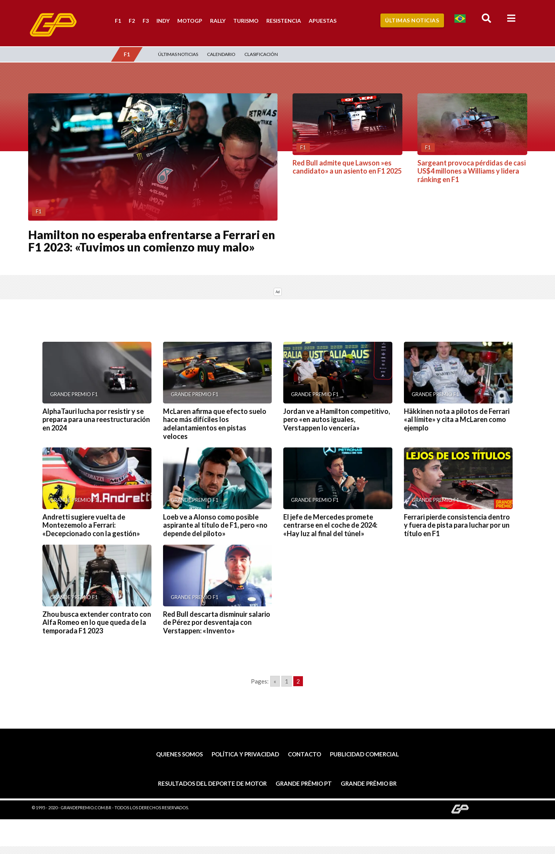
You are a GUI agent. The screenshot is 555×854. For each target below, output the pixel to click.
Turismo (246, 20)
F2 (132, 20)
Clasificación (261, 54)
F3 (146, 20)
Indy (163, 20)
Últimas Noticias (412, 20)
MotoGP (189, 20)
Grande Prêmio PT (304, 783)
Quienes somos (179, 754)
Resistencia (283, 20)
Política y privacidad (245, 754)
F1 (118, 20)
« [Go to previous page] (275, 681)
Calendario (221, 54)
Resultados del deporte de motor (212, 783)
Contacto (304, 754)
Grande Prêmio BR (369, 783)
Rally (217, 20)
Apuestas (322, 20)
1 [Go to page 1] (286, 681)
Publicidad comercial (364, 754)
